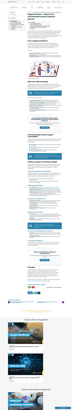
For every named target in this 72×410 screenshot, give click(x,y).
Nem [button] (33, 287)
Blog (33, 1)
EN (63, 2)
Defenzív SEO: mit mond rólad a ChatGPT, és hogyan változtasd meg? (50, 342)
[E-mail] (39, 293)
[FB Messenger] (36, 293)
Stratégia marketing (12, 14)
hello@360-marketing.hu (15, 396)
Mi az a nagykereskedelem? (16, 22)
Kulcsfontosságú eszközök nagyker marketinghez (17, 25)
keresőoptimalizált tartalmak (50, 187)
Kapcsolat (53, 1)
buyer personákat (35, 181)
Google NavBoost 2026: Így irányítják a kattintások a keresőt (21, 342)
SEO (32, 7)
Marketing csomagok (58, 7)
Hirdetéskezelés (40, 7)
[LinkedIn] (31, 293)
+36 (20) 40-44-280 (17, 394)
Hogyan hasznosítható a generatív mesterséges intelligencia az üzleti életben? (49, 376)
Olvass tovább (11, 345)
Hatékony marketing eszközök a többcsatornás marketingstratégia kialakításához (20, 376)
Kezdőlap (29, 12)
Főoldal (29, 1)
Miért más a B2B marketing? (16, 23)
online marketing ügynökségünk (34, 281)
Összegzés (13, 29)
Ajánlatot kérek (44, 127)
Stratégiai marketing (13, 7)
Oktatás (37, 1)
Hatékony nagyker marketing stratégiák (16, 27)
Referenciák (47, 1)
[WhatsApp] (34, 293)
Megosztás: (30, 291)
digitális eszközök (51, 140)
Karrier (58, 1)
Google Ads (39, 214)
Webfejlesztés (24, 7)
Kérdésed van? (63, 407)
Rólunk (42, 1)
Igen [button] (29, 287)
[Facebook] (29, 293)
